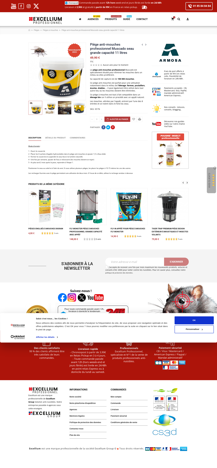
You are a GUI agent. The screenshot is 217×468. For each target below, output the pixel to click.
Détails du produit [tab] (55, 137)
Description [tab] (34, 137)
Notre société (76, 407)
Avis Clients (209, 180)
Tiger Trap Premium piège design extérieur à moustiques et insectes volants (170, 241)
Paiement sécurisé (120, 427)
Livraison (115, 420)
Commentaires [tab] (77, 137)
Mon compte (188, 19)
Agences (74, 420)
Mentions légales (78, 427)
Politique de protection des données (87, 434)
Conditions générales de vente (126, 434)
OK (194, 446)
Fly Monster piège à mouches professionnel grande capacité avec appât (88, 241)
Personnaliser (194, 454)
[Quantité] (97, 119)
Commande (116, 414)
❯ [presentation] (187, 192)
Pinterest (113, 127)
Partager (103, 127)
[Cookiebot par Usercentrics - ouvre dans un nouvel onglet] (18, 463)
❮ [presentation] (183, 192)
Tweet (108, 127)
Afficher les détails (45, 462)
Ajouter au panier (117, 119)
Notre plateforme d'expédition (84, 414)
